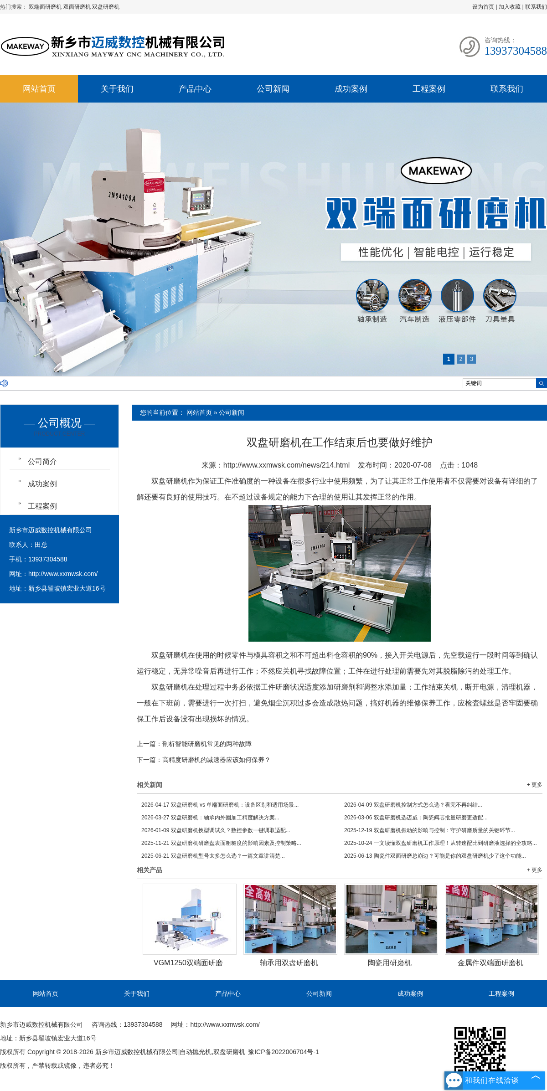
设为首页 (483, 7)
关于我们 (117, 88)
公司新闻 (273, 88)
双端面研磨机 (46, 7)
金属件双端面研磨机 (490, 963)
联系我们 (536, 7)
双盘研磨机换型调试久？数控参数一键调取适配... (215, 830)
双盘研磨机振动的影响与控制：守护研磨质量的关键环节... (429, 830)
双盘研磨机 (105, 7)
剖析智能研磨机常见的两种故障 (207, 743)
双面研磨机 (77, 7)
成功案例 (351, 88)
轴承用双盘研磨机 (289, 963)
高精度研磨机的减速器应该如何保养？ (216, 759)
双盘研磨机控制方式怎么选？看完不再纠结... (413, 805)
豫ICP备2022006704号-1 (283, 1051)
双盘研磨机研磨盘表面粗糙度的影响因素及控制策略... (221, 843)
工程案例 (429, 88)
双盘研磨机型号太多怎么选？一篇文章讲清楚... (213, 856)
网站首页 (39, 88)
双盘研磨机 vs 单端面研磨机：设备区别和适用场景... (220, 805)
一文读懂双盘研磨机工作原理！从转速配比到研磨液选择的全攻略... (440, 843)
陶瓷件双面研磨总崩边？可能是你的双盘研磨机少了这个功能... (435, 856)
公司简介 (42, 461)
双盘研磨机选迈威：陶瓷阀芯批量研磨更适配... (416, 817)
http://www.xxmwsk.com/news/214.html (286, 465)
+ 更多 (534, 785)
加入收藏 (510, 7)
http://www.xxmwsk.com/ (63, 573)
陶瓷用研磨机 (390, 963)
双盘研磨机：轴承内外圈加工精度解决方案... (210, 817)
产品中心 (195, 88)
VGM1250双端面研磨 (188, 963)
